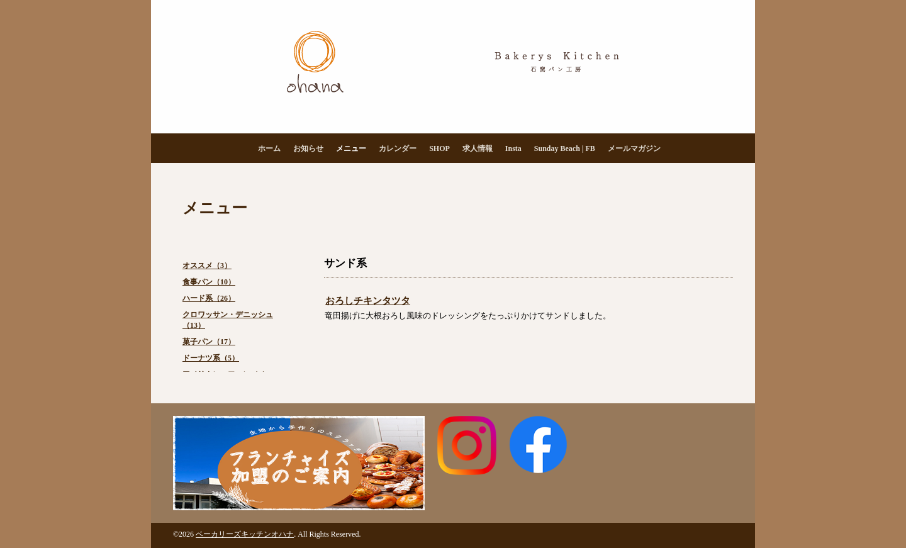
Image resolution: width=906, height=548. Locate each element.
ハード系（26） (208, 298)
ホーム (269, 148)
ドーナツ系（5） (210, 358)
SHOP (439, 148)
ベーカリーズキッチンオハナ (245, 534)
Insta (513, 148)
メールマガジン (634, 148)
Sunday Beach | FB (564, 148)
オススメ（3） (207, 265)
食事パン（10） (208, 281)
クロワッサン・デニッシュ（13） (227, 320)
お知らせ (308, 148)
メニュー (351, 148)
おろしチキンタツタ (367, 301)
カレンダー (398, 148)
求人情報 (477, 148)
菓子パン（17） (208, 341)
